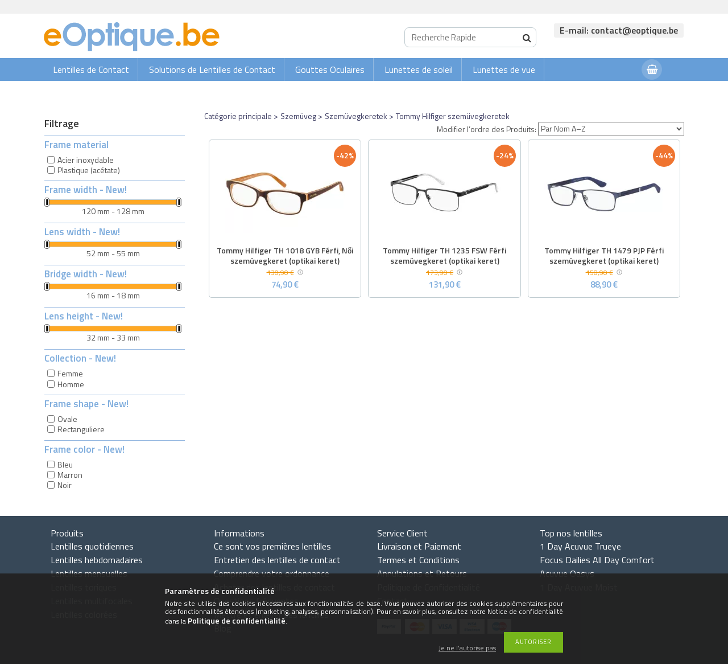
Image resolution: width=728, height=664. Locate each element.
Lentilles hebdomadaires (97, 560)
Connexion (610, 92)
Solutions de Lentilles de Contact (212, 69)
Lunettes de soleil (418, 69)
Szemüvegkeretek (356, 116)
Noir (64, 485)
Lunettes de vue (504, 69)
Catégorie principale (238, 116)
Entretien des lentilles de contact (277, 560)
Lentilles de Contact (91, 69)
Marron (69, 475)
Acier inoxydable (85, 160)
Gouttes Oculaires (330, 69)
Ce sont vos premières (272, 546)
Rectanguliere (81, 429)
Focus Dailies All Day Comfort (597, 560)
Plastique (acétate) (88, 170)
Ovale (67, 419)
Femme (70, 373)
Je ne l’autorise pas (467, 648)
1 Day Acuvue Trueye (580, 546)
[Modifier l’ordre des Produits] (611, 129)
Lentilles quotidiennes (92, 546)
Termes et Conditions (418, 560)
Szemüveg (298, 116)
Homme (70, 384)
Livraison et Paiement (419, 546)
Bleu (65, 464)
